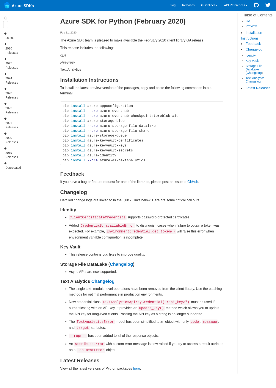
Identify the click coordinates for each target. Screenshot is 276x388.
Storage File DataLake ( (254, 69)
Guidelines (209, 5)
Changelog (254, 49)
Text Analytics (255, 78)
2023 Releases (6, 93)
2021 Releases (6, 122)
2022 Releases (6, 108)
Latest (6, 35)
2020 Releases (6, 137)
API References (235, 5)
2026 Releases (6, 48)
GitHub (192, 182)
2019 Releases (6, 152)
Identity (251, 55)
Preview (251, 26)
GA (248, 21)
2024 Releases (6, 78)
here (136, 364)
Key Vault (252, 60)
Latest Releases (258, 88)
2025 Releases (6, 63)
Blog (172, 5)
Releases (188, 5)
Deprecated (6, 165)
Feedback (253, 44)
